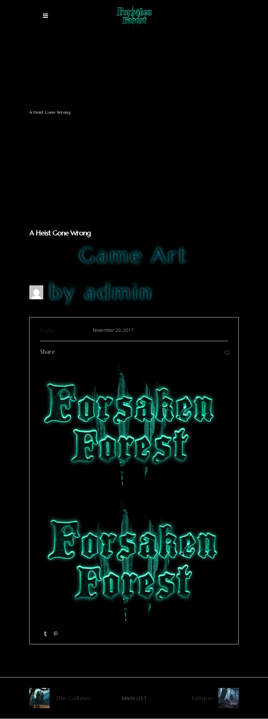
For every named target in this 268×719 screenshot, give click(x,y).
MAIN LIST (134, 698)
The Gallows (73, 698)
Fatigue (202, 698)
